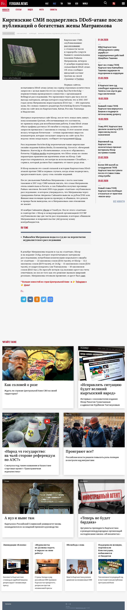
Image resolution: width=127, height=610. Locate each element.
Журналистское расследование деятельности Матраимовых (59, 33)
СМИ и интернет (22, 33)
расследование (72, 46)
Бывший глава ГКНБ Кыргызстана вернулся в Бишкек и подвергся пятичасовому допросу (110, 110)
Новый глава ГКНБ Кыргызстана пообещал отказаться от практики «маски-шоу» (110, 192)
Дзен (26, 285)
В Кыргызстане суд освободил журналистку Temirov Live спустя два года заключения (110, 89)
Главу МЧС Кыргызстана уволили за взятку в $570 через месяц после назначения (110, 130)
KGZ (54, 3)
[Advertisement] (63, 324)
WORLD (86, 3)
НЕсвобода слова (76, 545)
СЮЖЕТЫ (54, 10)
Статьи (19, 10)
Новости (6, 10)
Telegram (80, 282)
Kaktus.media (39, 153)
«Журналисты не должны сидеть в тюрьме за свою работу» (45, 549)
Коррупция (32, 33)
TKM (69, 3)
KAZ (46, 3)
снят (83, 276)
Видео (31, 10)
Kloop (78, 138)
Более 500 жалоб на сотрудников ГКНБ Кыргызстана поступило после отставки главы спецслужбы (110, 170)
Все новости (119, 201)
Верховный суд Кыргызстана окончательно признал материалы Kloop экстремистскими (109, 147)
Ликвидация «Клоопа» (15, 545)
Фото (42, 10)
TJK (62, 3)
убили (46, 210)
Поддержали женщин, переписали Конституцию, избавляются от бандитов (110, 550)
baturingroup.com (81, 607)
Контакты (8, 603)
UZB (77, 3)
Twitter (80, 79)
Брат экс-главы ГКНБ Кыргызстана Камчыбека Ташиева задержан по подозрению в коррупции (110, 69)
